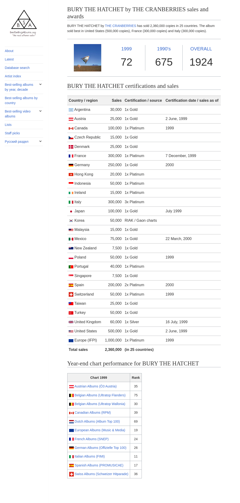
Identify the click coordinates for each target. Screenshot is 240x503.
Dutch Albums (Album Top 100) (97, 421)
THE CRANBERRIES (120, 26)
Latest (9, 59)
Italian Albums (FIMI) (90, 456)
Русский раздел (16, 141)
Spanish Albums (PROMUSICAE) (99, 465)
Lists (8, 125)
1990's (164, 48)
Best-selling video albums (17, 113)
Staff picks (12, 133)
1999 (126, 48)
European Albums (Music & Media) (100, 430)
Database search (17, 68)
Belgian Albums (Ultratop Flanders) (100, 395)
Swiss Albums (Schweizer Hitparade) (101, 474)
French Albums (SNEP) (92, 439)
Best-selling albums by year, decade (19, 87)
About (9, 51)
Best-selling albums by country (21, 100)
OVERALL (201, 48)
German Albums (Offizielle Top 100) (100, 448)
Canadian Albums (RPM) (93, 412)
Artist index (13, 76)
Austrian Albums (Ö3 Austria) (96, 386)
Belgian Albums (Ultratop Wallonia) (100, 404)
